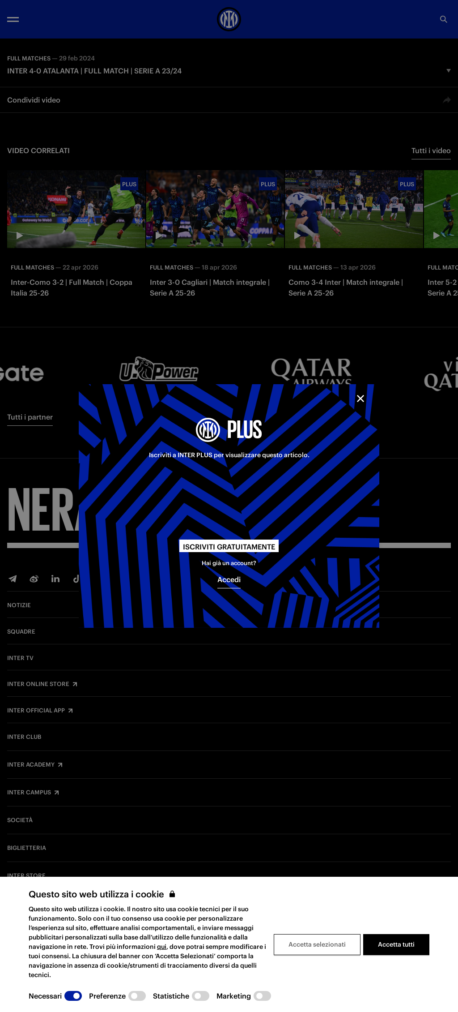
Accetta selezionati (317, 944)
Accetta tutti (396, 944)
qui (161, 947)
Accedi (229, 579)
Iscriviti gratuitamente (229, 546)
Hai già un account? (229, 563)
